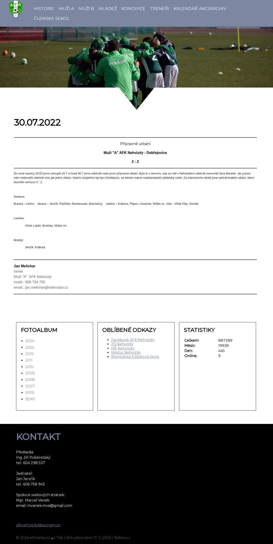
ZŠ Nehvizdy (122, 344)
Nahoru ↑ (122, 538)
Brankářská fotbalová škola (135, 357)
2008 (30, 380)
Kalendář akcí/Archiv (200, 8)
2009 (30, 373)
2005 (29, 393)
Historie (44, 8)
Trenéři (159, 8)
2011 (29, 360)
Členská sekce (51, 18)
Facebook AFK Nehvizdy (132, 340)
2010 (29, 367)
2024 (29, 341)
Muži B (86, 8)
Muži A (66, 8)
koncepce (133, 8)
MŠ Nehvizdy (122, 348)
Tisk (59, 538)
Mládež (107, 8)
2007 (30, 386)
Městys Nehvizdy (126, 352)
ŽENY (30, 399)
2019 (29, 354)
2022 (29, 347)
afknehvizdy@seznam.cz (38, 525)
